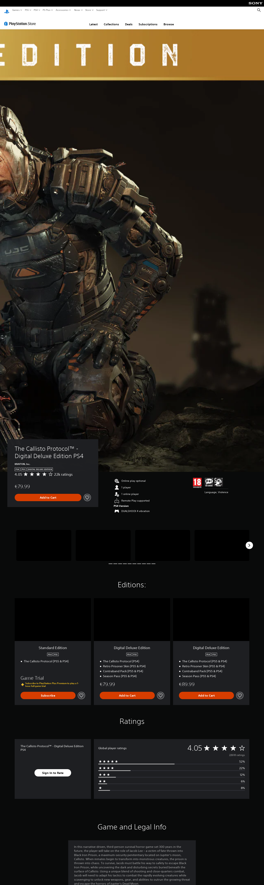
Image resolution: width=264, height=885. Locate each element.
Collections (111, 21)
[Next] (249, 542)
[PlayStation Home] (7, 10)
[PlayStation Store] (21, 20)
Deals (129, 21)
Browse (169, 21)
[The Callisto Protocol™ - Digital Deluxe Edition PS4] (43, 541)
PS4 (36, 10)
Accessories (62, 10)
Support (100, 10)
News (77, 10)
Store (88, 10)
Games (16, 10)
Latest (93, 21)
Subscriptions (148, 21)
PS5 (27, 10)
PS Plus (46, 10)
